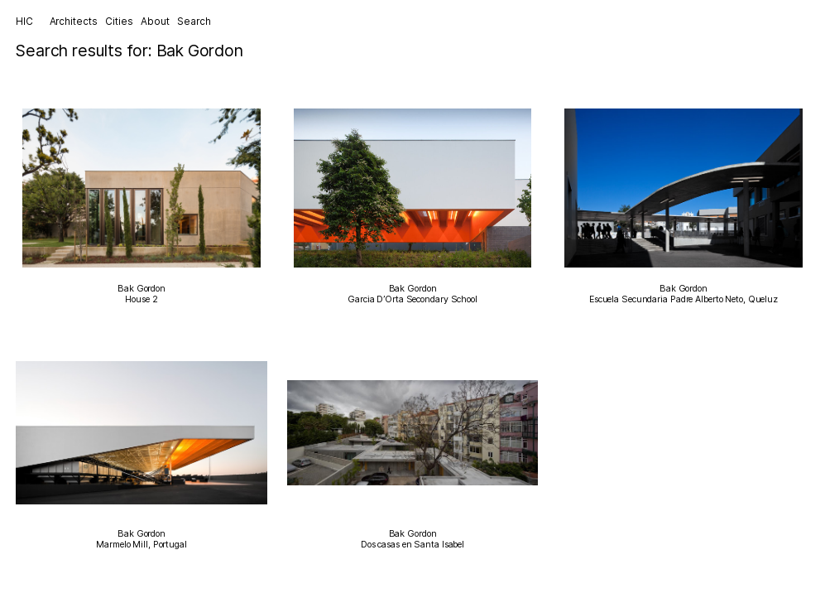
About (155, 21)
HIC (24, 21)
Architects (74, 21)
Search (193, 21)
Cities (118, 21)
